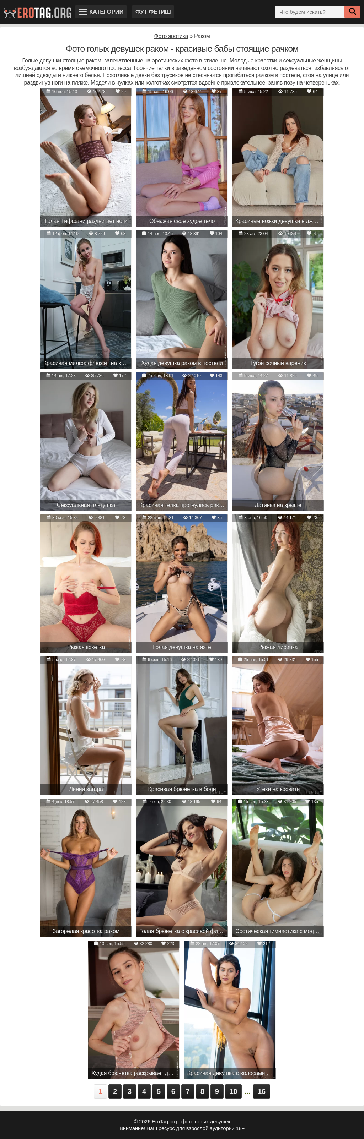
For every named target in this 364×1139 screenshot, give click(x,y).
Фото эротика (171, 36)
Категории (101, 12)
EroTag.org (164, 1121)
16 (262, 1091)
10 (233, 1091)
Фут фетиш (153, 12)
